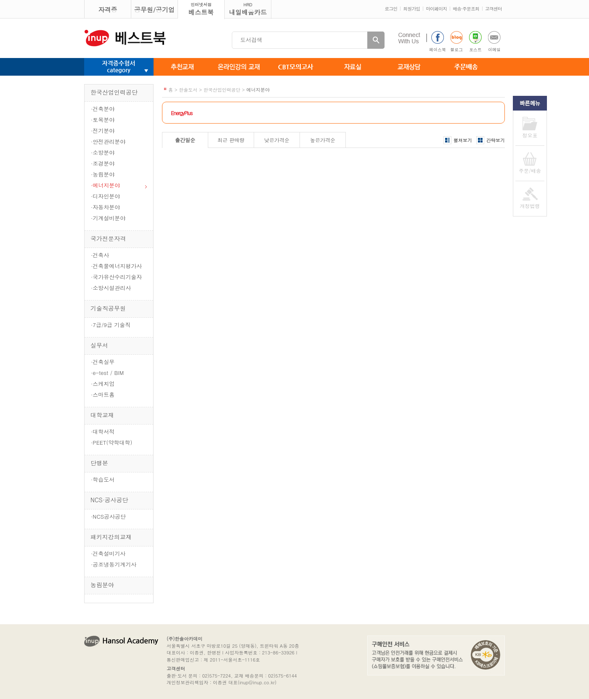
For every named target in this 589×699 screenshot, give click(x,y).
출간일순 (185, 139)
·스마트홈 (102, 394)
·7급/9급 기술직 (110, 325)
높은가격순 (322, 139)
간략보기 (495, 140)
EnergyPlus (181, 112)
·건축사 (100, 255)
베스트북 (201, 9)
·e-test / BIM (107, 373)
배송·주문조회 (466, 8)
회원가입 (411, 8)
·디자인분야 (105, 196)
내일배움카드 (248, 9)
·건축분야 (102, 109)
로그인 (391, 8)
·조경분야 (102, 163)
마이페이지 (436, 8)
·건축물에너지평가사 (116, 266)
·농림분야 (102, 174)
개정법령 (530, 205)
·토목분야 (102, 120)
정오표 (530, 135)
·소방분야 (102, 152)
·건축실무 (102, 362)
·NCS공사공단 (108, 516)
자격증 (107, 9)
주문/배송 (530, 170)
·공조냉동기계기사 (113, 564)
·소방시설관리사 (111, 288)
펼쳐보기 (463, 140)
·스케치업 (102, 384)
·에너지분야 (105, 185)
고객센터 (493, 8)
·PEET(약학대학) (111, 442)
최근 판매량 (231, 139)
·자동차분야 (105, 207)
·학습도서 (102, 479)
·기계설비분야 (108, 218)
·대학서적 (102, 431)
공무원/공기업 (154, 9)
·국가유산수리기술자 (116, 277)
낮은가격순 (276, 139)
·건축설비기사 (108, 553)
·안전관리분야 (108, 141)
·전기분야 (102, 131)
